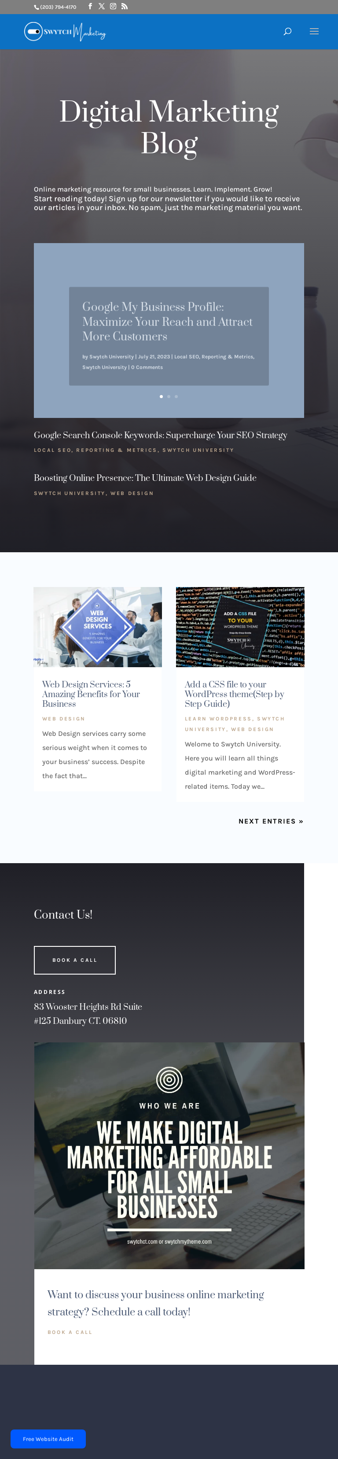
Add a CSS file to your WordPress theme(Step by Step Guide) (234, 694)
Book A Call (75, 960)
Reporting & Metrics (227, 364)
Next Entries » (271, 821)
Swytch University (111, 364)
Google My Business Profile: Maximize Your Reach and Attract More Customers (167, 330)
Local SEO (186, 364)
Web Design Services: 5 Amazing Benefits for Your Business (91, 694)
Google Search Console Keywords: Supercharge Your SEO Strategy (160, 435)
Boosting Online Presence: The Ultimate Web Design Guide (145, 478)
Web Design (132, 493)
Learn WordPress (218, 719)
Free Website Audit (48, 1439)
